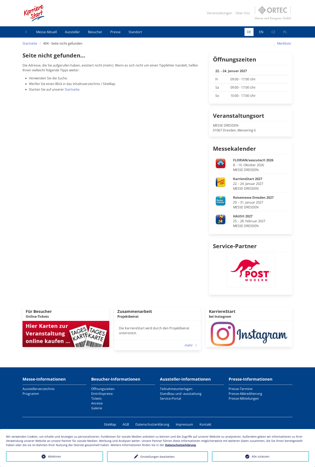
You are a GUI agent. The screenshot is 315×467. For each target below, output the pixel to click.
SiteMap (110, 424)
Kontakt (205, 424)
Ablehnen (54, 456)
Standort (135, 32)
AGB (126, 424)
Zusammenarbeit (134, 311)
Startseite (29, 43)
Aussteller (72, 32)
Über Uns (242, 13)
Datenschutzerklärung (152, 424)
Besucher (95, 32)
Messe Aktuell (46, 32)
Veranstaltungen (219, 13)
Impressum (184, 424)
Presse (115, 32)
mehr (191, 345)
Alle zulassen (260, 456)
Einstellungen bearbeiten (157, 457)
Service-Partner (235, 246)
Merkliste (281, 43)
